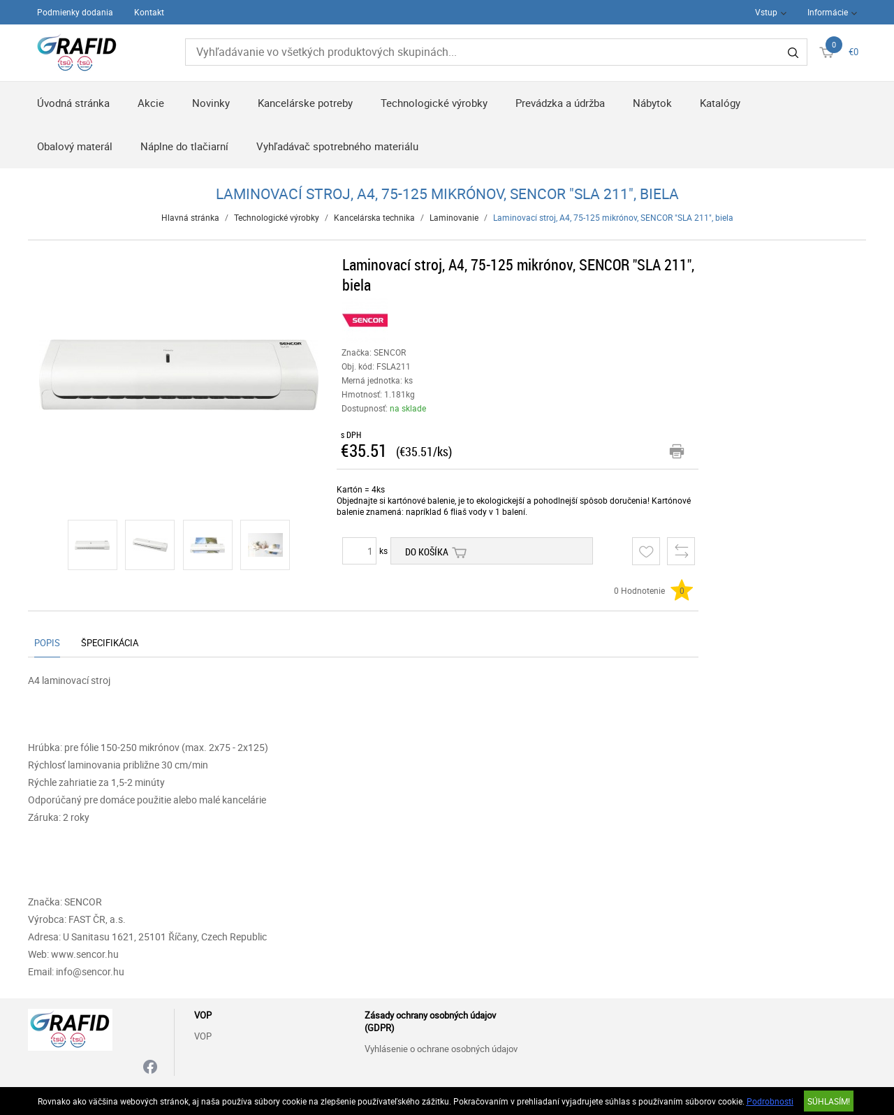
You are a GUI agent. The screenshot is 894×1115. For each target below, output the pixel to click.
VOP (203, 1036)
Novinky (211, 103)
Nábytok (652, 103)
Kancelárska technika (374, 217)
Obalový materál (74, 146)
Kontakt (149, 11)
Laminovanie (454, 217)
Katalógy (720, 103)
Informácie (827, 11)
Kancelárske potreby (305, 103)
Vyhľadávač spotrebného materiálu (337, 146)
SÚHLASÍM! (828, 1101)
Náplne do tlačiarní (184, 146)
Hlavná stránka (190, 217)
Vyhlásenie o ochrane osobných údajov (441, 1048)
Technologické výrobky (434, 103)
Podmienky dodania (75, 11)
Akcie (151, 103)
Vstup (766, 11)
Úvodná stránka (73, 103)
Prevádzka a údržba (560, 103)
